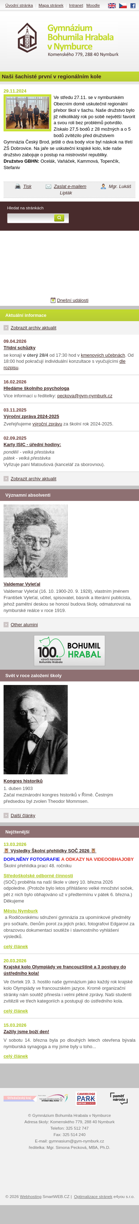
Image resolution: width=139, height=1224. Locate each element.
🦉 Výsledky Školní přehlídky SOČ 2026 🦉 (50, 850)
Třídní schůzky (20, 347)
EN (114, 6)
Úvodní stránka (19, 5)
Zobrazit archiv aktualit (33, 327)
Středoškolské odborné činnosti (38, 875)
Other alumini (24, 624)
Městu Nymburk (21, 911)
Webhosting (31, 1196)
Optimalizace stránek (93, 1196)
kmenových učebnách (103, 355)
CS (125, 6)
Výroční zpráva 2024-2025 (31, 416)
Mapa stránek (50, 5)
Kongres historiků (23, 781)
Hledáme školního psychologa (36, 388)
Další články (23, 815)
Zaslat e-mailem (70, 186)
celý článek (16, 946)
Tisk (27, 186)
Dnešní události (72, 300)
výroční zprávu (47, 424)
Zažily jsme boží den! (26, 1031)
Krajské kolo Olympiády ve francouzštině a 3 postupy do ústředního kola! (65, 970)
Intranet (76, 5)
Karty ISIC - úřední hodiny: (32, 444)
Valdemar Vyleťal (22, 584)
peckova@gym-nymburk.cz (85, 395)
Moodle (93, 5)
